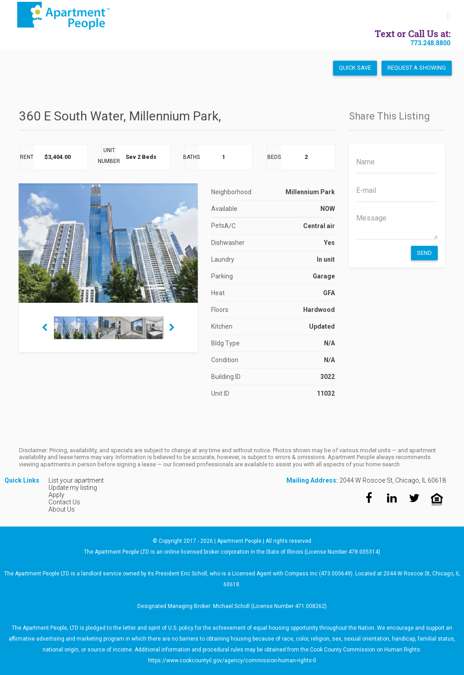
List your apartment (76, 480)
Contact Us (64, 502)
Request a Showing (416, 67)
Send (424, 252)
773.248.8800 (430, 42)
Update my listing (72, 487)
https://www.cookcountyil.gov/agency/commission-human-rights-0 (232, 660)
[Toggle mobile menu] (448, 16)
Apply (56, 494)
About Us (61, 509)
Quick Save (355, 67)
